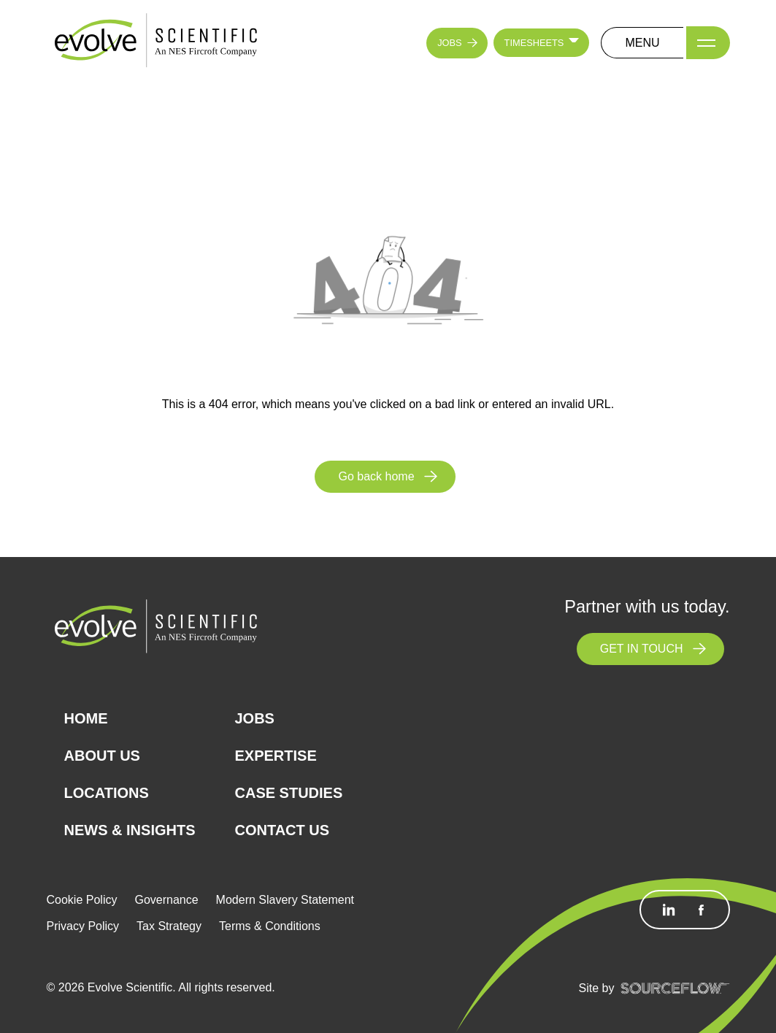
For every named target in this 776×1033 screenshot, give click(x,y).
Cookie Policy (82, 900)
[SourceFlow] (675, 988)
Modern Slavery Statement (285, 900)
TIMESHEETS (534, 42)
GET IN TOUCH (641, 648)
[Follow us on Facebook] (701, 910)
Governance (166, 900)
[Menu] (708, 42)
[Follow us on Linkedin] (669, 910)
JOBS (449, 42)
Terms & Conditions (269, 926)
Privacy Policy (83, 926)
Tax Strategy (169, 926)
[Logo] (156, 42)
